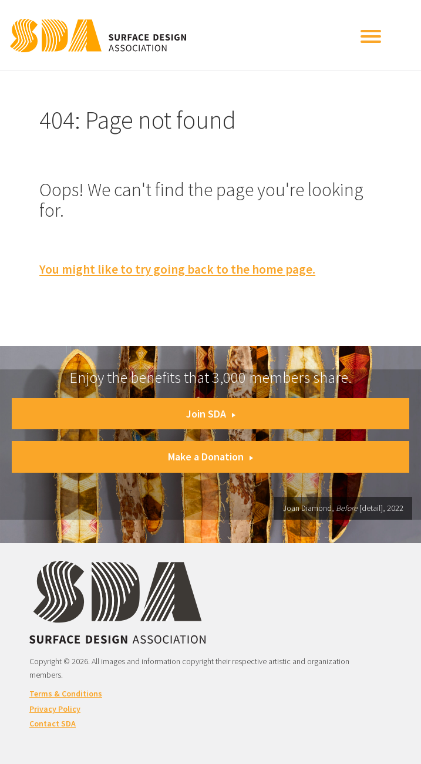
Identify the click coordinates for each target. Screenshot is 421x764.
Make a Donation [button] (210, 456)
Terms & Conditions (65, 693)
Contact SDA (52, 723)
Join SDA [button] (210, 413)
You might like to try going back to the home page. (177, 269)
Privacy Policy (54, 709)
